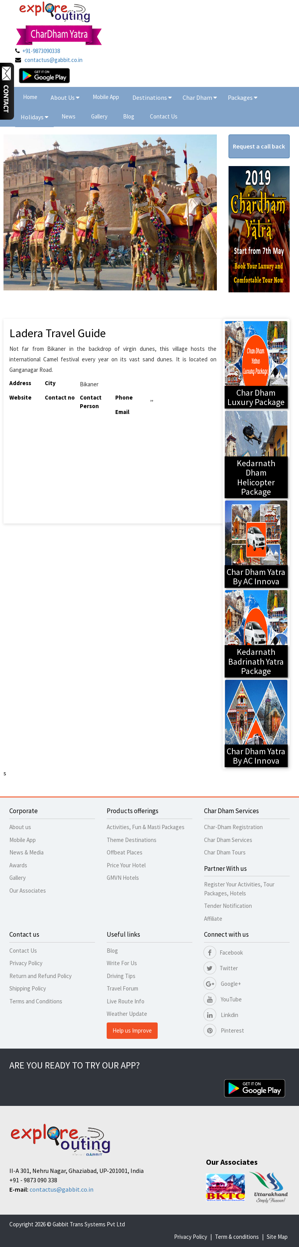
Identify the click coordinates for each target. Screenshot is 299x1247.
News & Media (26, 852)
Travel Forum (122, 988)
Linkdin (221, 1015)
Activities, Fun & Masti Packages (146, 827)
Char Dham (200, 97)
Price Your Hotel (126, 865)
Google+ (222, 983)
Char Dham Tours (225, 852)
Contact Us (164, 116)
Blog (128, 116)
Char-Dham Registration (233, 827)
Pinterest (224, 1030)
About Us (65, 97)
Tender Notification (228, 905)
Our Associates (27, 890)
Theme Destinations (132, 840)
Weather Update (127, 1013)
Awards (18, 865)
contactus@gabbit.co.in (54, 60)
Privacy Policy (25, 963)
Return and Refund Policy (40, 976)
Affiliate (213, 918)
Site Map (277, 1236)
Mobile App (106, 97)
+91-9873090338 (41, 51)
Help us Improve (132, 1030)
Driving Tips (121, 976)
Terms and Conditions (35, 1001)
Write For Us (122, 963)
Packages (241, 97)
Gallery (99, 116)
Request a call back (259, 146)
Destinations (152, 97)
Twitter (221, 968)
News (69, 116)
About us (20, 827)
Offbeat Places (124, 852)
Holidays (33, 117)
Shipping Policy (27, 988)
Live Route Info (125, 1001)
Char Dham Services (228, 840)
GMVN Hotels (123, 877)
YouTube (223, 999)
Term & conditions (237, 1236)
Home (30, 97)
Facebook (223, 952)
